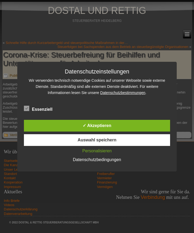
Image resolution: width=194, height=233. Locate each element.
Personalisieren (97, 151)
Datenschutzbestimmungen (122, 93)
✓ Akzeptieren (97, 125)
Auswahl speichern (97, 140)
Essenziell (38, 109)
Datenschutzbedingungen (97, 159)
